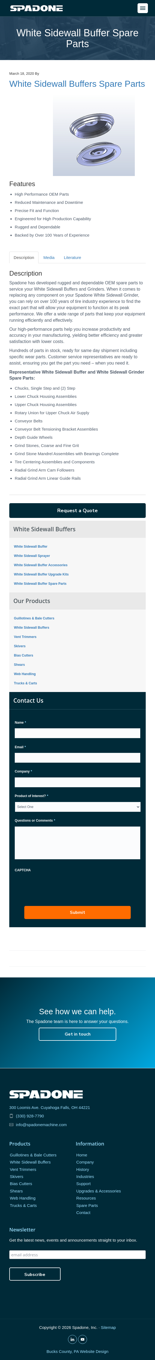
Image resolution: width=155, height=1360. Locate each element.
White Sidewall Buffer (30, 546)
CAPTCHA (23, 870)
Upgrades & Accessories (98, 1191)
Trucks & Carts (25, 683)
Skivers (20, 646)
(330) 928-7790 (30, 1116)
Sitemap (108, 1327)
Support (83, 1183)
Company (23, 771)
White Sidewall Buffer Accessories (40, 565)
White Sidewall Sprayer (32, 556)
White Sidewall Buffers (31, 628)
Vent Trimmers (25, 637)
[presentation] (56, 886)
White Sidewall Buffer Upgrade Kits (41, 574)
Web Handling (25, 674)
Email (20, 747)
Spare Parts (87, 1205)
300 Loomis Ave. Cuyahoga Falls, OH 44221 (49, 1107)
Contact (83, 1212)
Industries (85, 1176)
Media (49, 257)
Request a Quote (77, 510)
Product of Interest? (31, 796)
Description (24, 257)
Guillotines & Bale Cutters (34, 618)
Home (81, 1155)
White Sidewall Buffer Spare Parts (40, 584)
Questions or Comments (35, 820)
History (82, 1169)
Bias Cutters (23, 655)
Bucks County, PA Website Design (78, 1351)
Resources (86, 1198)
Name (20, 722)
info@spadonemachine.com (41, 1124)
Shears (19, 665)
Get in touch (78, 1034)
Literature (72, 257)
